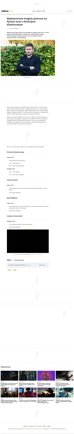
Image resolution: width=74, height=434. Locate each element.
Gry (4, 14)
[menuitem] (34, 11)
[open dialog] (27, 265)
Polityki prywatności (31, 428)
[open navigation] (72, 11)
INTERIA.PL (50, 428)
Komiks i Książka (8, 14)
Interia (2, 14)
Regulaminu (24, 428)
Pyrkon (15, 270)
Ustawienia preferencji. (39, 428)
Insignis (9, 270)
